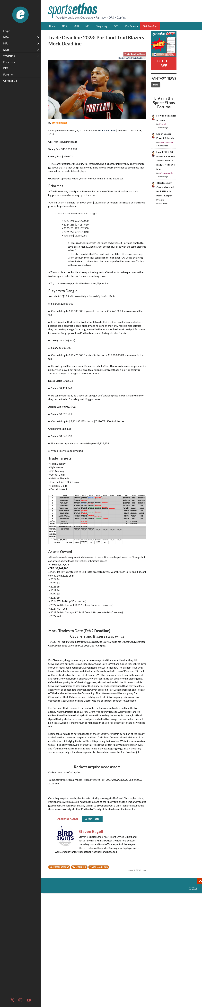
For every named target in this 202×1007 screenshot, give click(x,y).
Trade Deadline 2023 (99, 867)
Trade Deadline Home (134, 54)
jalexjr (161, 200)
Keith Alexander (166, 173)
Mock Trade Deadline (59, 867)
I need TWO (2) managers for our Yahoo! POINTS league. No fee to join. (165, 160)
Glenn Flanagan (166, 142)
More (155, 85)
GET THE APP (163, 63)
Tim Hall (162, 124)
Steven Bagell (60, 122)
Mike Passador (107, 130)
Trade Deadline (79, 867)
